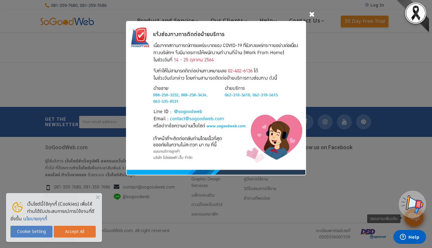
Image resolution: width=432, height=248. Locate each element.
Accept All (74, 231)
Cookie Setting (31, 231)
